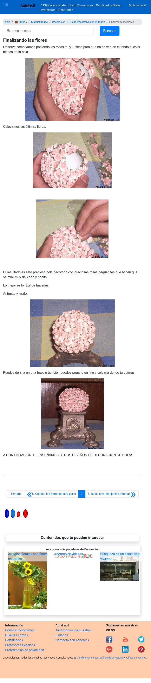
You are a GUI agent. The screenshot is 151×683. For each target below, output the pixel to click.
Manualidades (39, 21)
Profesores (48, 10)
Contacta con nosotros (72, 640)
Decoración (58, 21)
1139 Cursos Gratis (54, 5)
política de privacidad (111, 657)
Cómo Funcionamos (20, 630)
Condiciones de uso (88, 657)
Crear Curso (65, 10)
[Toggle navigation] (6, 4)
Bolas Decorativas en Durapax (87, 21)
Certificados (14, 640)
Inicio (7, 21)
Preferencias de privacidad (24, 650)
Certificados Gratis (108, 5)
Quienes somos (16, 635)
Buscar (109, 30)
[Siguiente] (112, 494)
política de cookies (135, 657)
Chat (71, 5)
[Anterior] (51, 494)
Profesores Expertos (20, 645)
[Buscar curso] (48, 31)
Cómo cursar (85, 5)
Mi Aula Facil (137, 5)
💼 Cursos (20, 21)
